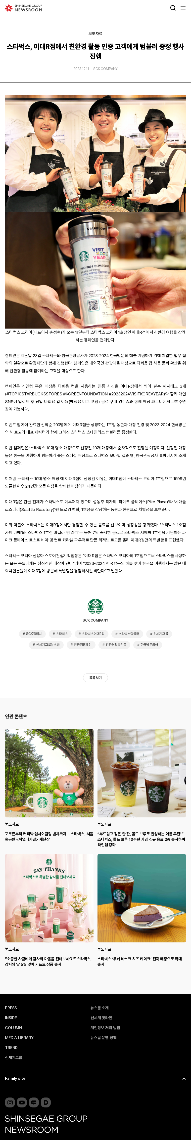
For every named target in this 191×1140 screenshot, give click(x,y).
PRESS (11, 1008)
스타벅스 (62, 634)
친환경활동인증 (116, 645)
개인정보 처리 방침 (105, 1028)
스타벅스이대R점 (93, 634)
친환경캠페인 (83, 645)
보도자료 (95, 34)
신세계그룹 (160, 634)
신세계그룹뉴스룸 (48, 645)
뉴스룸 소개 (100, 1008)
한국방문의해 (149, 645)
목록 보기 (95, 678)
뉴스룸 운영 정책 (104, 1038)
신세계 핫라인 (101, 1018)
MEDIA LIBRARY (19, 1038)
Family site (15, 1078)
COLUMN (13, 1028)
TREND (11, 1048)
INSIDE (11, 1018)
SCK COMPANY (105, 69)
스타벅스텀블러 (129, 634)
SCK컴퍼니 (34, 634)
